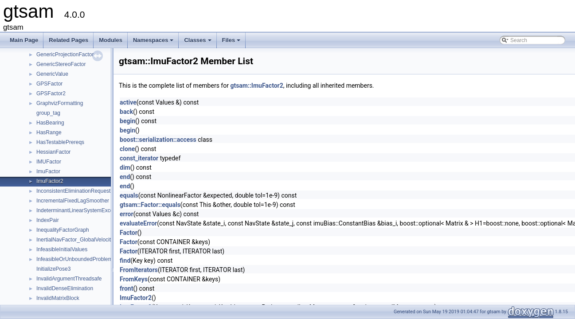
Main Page (24, 40)
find (125, 260)
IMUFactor (48, 162)
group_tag (48, 113)
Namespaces (154, 42)
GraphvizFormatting (59, 103)
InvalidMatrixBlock (57, 298)
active (128, 102)
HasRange (49, 132)
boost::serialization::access (158, 139)
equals (129, 195)
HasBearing (50, 123)
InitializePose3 (53, 269)
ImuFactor (48, 171)
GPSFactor (49, 84)
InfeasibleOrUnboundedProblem (74, 259)
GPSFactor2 (51, 93)
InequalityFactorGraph (62, 230)
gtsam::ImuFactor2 (256, 85)
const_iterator (139, 158)
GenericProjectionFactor (65, 54)
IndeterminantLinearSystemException (80, 210)
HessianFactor (53, 152)
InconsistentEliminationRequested (76, 191)
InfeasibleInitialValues (61, 249)
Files (232, 42)
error (126, 214)
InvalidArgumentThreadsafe (69, 279)
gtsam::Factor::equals (150, 204)
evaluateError (138, 223)
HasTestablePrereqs (60, 142)
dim (125, 167)
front (126, 288)
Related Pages (68, 40)
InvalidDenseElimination (64, 288)
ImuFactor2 (49, 181)
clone (127, 148)
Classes (198, 42)
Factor (128, 232)
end (125, 176)
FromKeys (134, 279)
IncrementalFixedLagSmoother (72, 201)
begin (127, 120)
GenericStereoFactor (61, 64)
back (126, 111)
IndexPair (47, 220)
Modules (110, 40)
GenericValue (52, 74)
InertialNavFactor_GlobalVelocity (74, 240)
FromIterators (139, 269)
